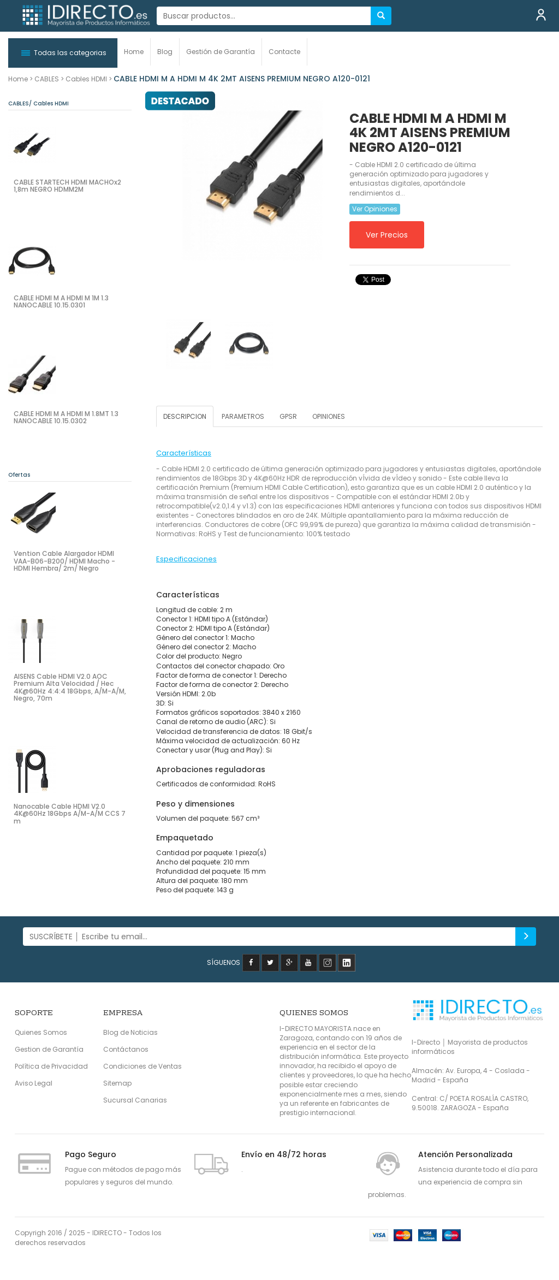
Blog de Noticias (130, 1032)
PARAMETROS (243, 416)
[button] (62, 53)
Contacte (284, 51)
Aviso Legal (33, 1083)
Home (134, 51)
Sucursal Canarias (135, 1100)
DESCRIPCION (184, 416)
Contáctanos (125, 1049)
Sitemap (117, 1083)
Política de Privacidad (51, 1066)
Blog (165, 51)
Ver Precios (387, 234)
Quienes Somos (41, 1032)
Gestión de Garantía (220, 51)
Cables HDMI (86, 79)
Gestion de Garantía (49, 1049)
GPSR (288, 416)
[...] (264, 16)
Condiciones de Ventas (142, 1066)
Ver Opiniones (374, 209)
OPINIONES (328, 416)
